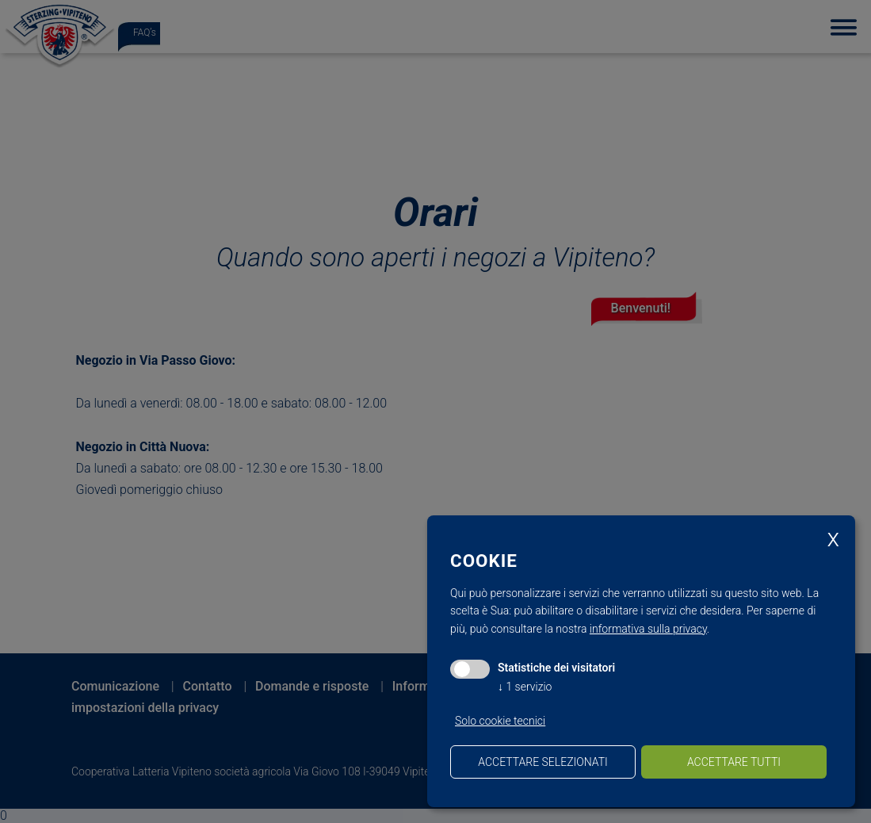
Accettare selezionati (542, 762)
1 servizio (525, 686)
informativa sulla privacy (648, 628)
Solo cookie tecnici (500, 720)
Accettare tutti (734, 762)
